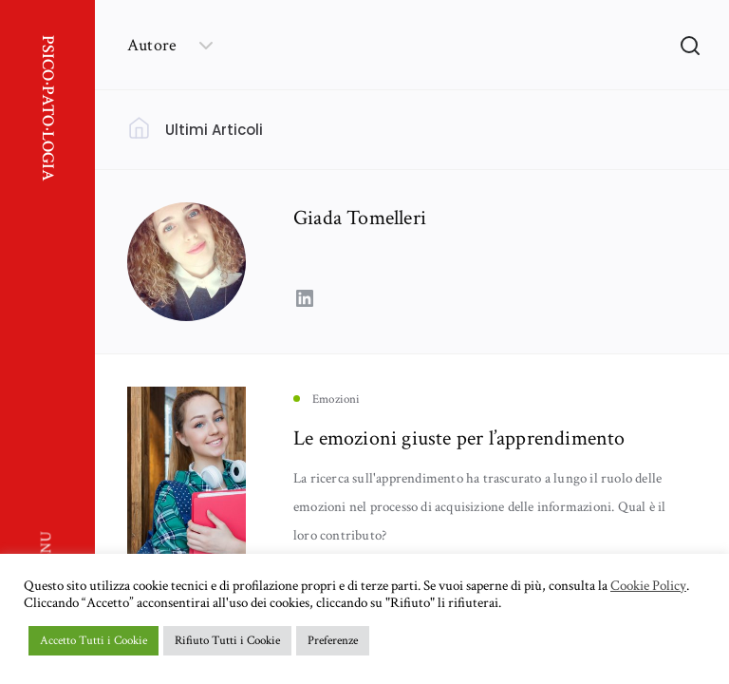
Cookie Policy (648, 586)
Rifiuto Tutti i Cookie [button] (227, 641)
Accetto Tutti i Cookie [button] (93, 641)
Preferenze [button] (333, 641)
